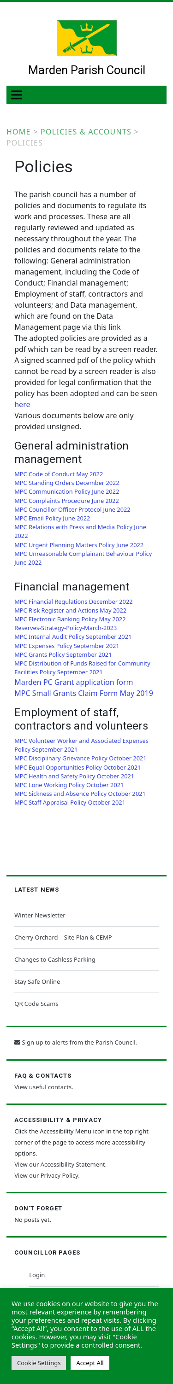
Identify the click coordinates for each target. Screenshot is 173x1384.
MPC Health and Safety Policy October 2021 (74, 776)
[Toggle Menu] (18, 94)
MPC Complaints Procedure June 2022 (66, 500)
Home (18, 132)
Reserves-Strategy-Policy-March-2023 (65, 628)
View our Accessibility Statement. (60, 1164)
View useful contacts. (43, 1087)
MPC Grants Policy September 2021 (63, 654)
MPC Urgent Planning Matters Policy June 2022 (78, 545)
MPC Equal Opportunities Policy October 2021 (77, 767)
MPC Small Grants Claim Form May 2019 (83, 693)
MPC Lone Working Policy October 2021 (69, 785)
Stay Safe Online (37, 981)
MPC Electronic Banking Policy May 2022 (69, 619)
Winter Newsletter (39, 915)
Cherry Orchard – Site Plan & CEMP (63, 937)
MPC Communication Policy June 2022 (66, 491)
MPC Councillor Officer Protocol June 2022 (72, 509)
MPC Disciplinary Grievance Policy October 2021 (80, 758)
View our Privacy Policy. (46, 1175)
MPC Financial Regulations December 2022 (73, 601)
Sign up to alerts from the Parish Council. (75, 1042)
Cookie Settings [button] (38, 1363)
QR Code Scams (36, 1003)
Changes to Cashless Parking (54, 959)
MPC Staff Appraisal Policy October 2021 (69, 802)
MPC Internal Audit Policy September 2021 (72, 636)
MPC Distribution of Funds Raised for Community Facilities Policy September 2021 (82, 667)
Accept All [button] (89, 1363)
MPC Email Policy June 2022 (52, 518)
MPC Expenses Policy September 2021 (66, 646)
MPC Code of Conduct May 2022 (58, 474)
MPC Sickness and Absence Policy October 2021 (80, 793)
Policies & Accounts (86, 132)
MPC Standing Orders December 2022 (66, 483)
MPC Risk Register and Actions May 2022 (70, 610)
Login (37, 1275)
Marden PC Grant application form (73, 682)
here (22, 404)
